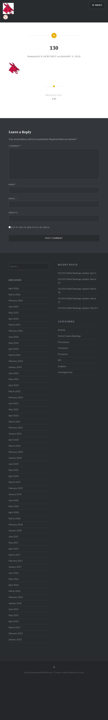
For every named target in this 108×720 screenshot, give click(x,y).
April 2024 (14, 349)
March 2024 (14, 355)
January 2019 (15, 494)
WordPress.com (76, 672)
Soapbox (62, 366)
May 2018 (13, 506)
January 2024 (15, 367)
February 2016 (16, 597)
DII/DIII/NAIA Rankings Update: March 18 (77, 290)
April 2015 (14, 621)
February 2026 (16, 300)
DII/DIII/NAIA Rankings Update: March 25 (77, 281)
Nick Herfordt (47, 56)
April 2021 (14, 415)
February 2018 (16, 524)
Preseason (63, 348)
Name (12, 184)
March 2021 (14, 421)
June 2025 (13, 306)
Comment (15, 146)
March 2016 (14, 591)
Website (13, 212)
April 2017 (14, 548)
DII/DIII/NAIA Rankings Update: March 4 (78, 308)
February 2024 (16, 361)
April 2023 (14, 385)
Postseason (63, 342)
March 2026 (14, 294)
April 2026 (14, 288)
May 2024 (13, 343)
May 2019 (13, 470)
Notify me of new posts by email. (30, 227)
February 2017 (16, 560)
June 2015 (13, 609)
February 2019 (16, 488)
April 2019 (14, 476)
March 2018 (14, 518)
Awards (61, 330)
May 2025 (13, 312)
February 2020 (16, 452)
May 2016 (13, 579)
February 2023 (16, 397)
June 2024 (13, 337)
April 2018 (14, 512)
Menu (98, 5)
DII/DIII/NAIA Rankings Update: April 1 (77, 273)
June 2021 (13, 403)
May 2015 (13, 615)
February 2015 (16, 633)
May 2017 (13, 542)
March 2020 (14, 445)
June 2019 (13, 464)
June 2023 (13, 373)
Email (13, 198)
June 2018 (13, 500)
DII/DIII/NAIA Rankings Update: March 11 (77, 300)
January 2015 (15, 639)
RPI (60, 360)
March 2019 (14, 482)
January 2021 (15, 433)
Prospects (63, 354)
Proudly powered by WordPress (38, 672)
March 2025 (14, 324)
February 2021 (16, 427)
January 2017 (15, 567)
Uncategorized (65, 372)
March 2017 (14, 554)
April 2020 (14, 439)
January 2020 (15, 458)
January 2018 (15, 530)
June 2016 (13, 573)
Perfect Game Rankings (69, 336)
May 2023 (13, 379)
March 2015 (14, 627)
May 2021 (13, 409)
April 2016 (14, 585)
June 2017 (13, 536)
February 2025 (16, 330)
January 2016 (15, 603)
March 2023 (14, 391)
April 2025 (14, 318)
